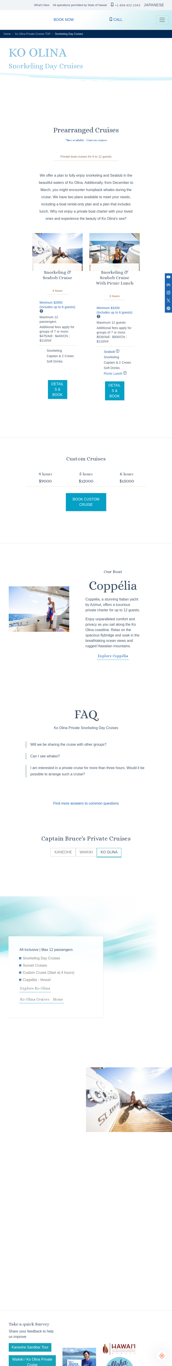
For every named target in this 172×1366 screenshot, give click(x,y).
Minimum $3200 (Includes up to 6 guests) (115, 312)
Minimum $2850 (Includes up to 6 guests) (57, 307)
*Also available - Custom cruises (86, 140)
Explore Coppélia (113, 656)
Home (7, 34)
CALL (116, 19)
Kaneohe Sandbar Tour (30, 1347)
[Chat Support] (162, 1356)
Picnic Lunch (116, 373)
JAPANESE (154, 5)
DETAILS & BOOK (57, 389)
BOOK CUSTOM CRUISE (86, 502)
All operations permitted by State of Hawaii (80, 5)
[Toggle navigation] (162, 19)
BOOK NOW (64, 20)
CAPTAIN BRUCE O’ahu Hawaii (9, 20)
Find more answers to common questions (86, 803)
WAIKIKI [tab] (86, 852)
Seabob (112, 352)
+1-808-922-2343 (125, 5)
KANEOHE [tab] (63, 852)
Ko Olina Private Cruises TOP (32, 34)
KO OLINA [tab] (109, 852)
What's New (41, 5)
